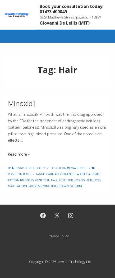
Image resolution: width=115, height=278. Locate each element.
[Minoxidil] (78, 168)
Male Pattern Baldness (24, 186)
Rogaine (76, 186)
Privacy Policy (58, 236)
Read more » (19, 154)
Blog (26, 174)
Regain (64, 186)
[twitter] (57, 215)
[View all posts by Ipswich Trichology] (29, 168)
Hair (54, 180)
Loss (97, 180)
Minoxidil (21, 103)
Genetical (42, 180)
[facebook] (43, 215)
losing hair (83, 180)
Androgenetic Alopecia (72, 174)
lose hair (66, 180)
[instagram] (71, 215)
